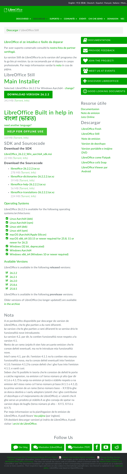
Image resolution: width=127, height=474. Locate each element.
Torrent (19, 100)
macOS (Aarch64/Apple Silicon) (28, 234)
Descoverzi (23, 19)
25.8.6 (13, 285)
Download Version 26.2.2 (28, 94)
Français (107, 3)
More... (124, 3)
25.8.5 (13, 289)
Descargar (40, 19)
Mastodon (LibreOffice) (47, 447)
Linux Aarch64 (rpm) (21, 223)
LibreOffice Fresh (91, 129)
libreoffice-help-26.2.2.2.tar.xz (28, 184)
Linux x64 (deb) (18, 226)
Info (26, 100)
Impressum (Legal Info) (16, 457)
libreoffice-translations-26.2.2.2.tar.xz (32, 192)
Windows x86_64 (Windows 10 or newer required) (39, 254)
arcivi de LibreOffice (24, 423)
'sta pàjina (39, 416)
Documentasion (90, 109)
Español (99, 3)
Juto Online (87, 117)
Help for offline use (25, 131)
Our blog (20, 447)
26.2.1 (13, 277)
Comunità (70, 19)
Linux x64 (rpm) (19, 230)
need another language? (18, 125)
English (72, 3)
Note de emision (90, 113)
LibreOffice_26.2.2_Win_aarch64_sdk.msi (28, 154)
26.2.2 (13, 273)
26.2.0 (13, 281)
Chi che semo (97, 19)
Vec (122, 19)
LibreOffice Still (90, 134)
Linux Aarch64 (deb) (21, 219)
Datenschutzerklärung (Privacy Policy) (42, 457)
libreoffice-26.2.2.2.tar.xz (25, 168)
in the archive (12, 304)
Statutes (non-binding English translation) (78, 457)
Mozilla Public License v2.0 (111, 461)
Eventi (82, 19)
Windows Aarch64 (20, 250)
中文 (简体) (81, 3)
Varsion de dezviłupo (93, 143)
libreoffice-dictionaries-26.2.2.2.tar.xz (32, 176)
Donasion (112, 19)
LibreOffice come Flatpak (95, 157)
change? (69, 88)
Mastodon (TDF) (79, 447)
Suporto (56, 19)
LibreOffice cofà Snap (94, 162)
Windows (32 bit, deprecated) (27, 246)
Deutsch (90, 3)
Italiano (116, 3)
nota (58, 65)
